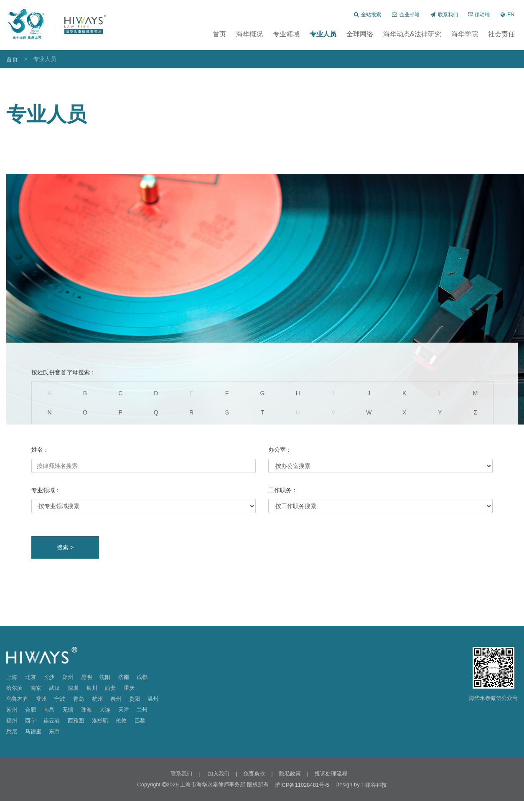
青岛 (78, 699)
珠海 (86, 710)
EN (507, 15)
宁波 (59, 699)
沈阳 (104, 677)
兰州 (142, 710)
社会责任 (501, 34)
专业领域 (286, 34)
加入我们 (217, 773)
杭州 (97, 699)
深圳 (73, 688)
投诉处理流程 (331, 773)
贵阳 (134, 699)
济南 (123, 677)
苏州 (11, 710)
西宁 (30, 720)
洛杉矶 (100, 720)
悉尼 (11, 731)
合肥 (30, 710)
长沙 (48, 677)
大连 (104, 710)
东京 (54, 731)
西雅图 (76, 720)
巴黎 (140, 720)
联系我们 (444, 15)
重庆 (129, 688)
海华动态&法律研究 (412, 34)
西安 (110, 688)
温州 (153, 699)
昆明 (86, 677)
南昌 (48, 710)
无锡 (67, 710)
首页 (219, 34)
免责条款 (254, 773)
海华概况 (249, 34)
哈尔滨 (14, 688)
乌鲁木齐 (17, 699)
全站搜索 (367, 15)
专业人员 (323, 34)
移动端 (479, 15)
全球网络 (359, 34)
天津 (123, 710)
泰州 (115, 699)
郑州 (67, 677)
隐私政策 (290, 773)
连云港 (51, 720)
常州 (41, 699)
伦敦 (121, 720)
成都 (142, 677)
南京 (36, 688)
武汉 (54, 688)
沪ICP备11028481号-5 (302, 785)
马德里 (33, 731)
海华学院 (464, 34)
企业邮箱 (406, 15)
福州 (11, 720)
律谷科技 (376, 785)
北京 (30, 677)
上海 (11, 677)
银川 (91, 688)
